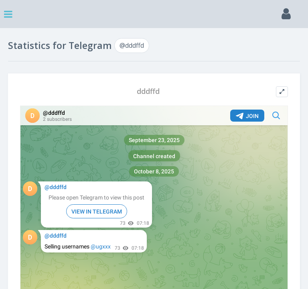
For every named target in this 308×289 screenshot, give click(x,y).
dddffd (148, 91)
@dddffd (132, 45)
